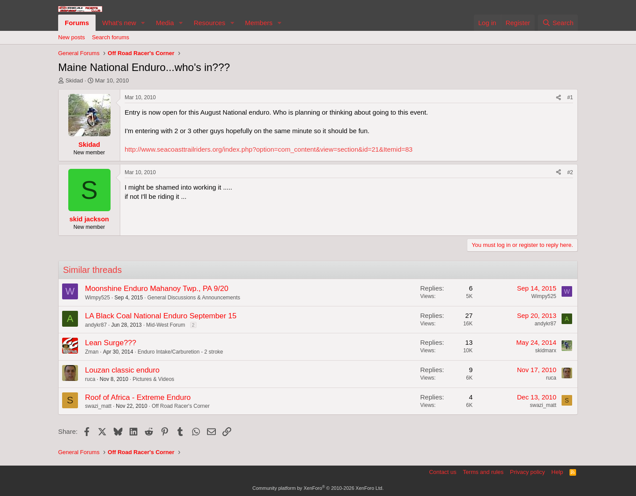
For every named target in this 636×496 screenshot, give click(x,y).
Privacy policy (527, 472)
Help (557, 472)
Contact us (442, 472)
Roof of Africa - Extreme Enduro (138, 397)
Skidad (74, 80)
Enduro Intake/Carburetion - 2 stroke (180, 352)
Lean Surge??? (110, 343)
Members (259, 22)
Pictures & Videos (153, 379)
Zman (92, 352)
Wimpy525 (97, 298)
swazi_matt (98, 406)
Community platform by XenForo (318, 488)
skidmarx (545, 350)
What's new (119, 22)
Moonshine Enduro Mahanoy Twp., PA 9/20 (156, 288)
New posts (71, 37)
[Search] (558, 23)
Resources (210, 22)
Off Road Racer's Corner (180, 406)
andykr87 (96, 325)
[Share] (558, 98)
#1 (570, 97)
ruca (90, 379)
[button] (143, 23)
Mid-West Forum (165, 325)
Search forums (110, 37)
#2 (570, 172)
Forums (77, 22)
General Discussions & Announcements (193, 298)
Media (165, 22)
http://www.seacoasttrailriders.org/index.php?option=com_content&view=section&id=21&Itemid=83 (269, 149)
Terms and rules (483, 472)
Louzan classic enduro (122, 370)
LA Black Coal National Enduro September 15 (161, 316)
